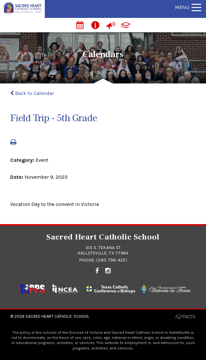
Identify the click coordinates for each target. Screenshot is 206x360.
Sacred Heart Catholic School (57, 316)
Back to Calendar (32, 93)
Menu (188, 7)
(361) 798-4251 (111, 260)
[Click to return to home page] (22, 13)
